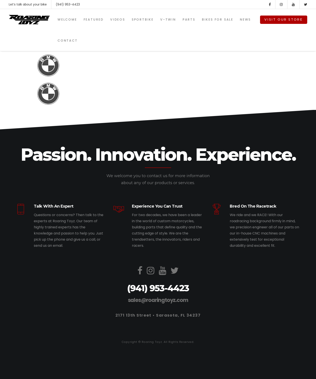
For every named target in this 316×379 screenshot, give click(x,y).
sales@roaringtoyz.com (158, 300)
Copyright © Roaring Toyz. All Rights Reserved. (158, 342)
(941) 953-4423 (68, 4)
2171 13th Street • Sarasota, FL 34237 (158, 315)
